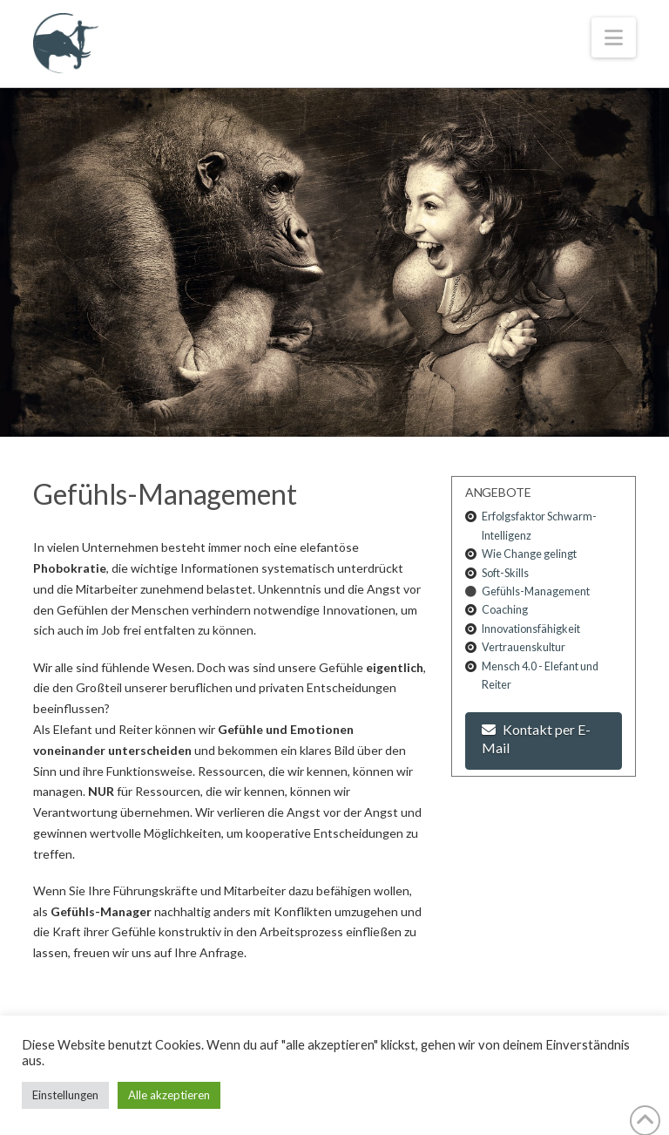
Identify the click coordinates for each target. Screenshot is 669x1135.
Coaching (505, 609)
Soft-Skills (505, 573)
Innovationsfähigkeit (531, 628)
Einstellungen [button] (65, 1095)
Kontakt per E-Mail (536, 738)
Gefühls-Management (536, 591)
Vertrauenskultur (523, 647)
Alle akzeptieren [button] (169, 1095)
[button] (613, 37)
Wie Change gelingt (529, 554)
